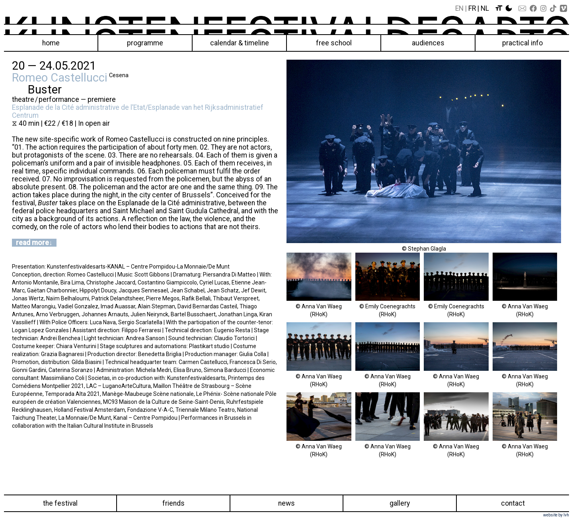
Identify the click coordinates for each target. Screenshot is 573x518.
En (459, 8)
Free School (334, 43)
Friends (173, 503)
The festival (60, 503)
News (286, 503)
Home (51, 43)
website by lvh (556, 515)
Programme (145, 43)
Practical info (522, 43)
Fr (472, 8)
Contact (513, 503)
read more (32, 243)
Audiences (428, 43)
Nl (485, 8)
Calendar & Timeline (239, 43)
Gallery (400, 503)
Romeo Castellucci (59, 77)
